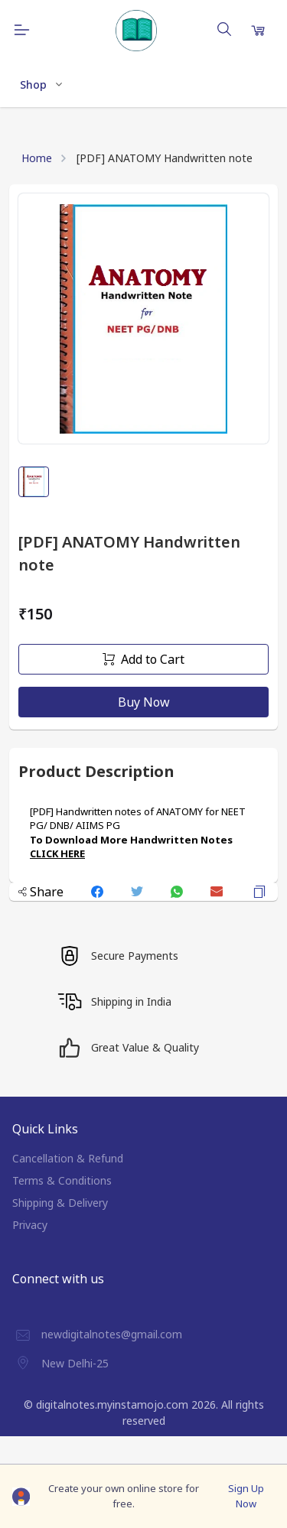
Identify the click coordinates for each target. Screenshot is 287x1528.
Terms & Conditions (62, 1180)
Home (36, 158)
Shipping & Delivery (60, 1202)
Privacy (29, 1225)
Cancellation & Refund (67, 1158)
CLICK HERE (57, 853)
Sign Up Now (246, 1495)
